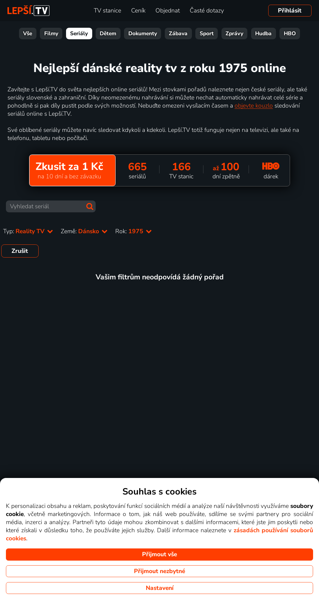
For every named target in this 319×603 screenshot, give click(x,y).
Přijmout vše (159, 554)
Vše (27, 33)
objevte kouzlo (254, 106)
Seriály (79, 33)
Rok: (133, 231)
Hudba (263, 33)
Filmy (51, 33)
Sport (207, 33)
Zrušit (20, 251)
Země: (84, 231)
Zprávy (234, 33)
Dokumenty (142, 33)
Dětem (108, 33)
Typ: (28, 231)
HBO (290, 33)
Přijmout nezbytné (159, 571)
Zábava (178, 33)
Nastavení (160, 588)
